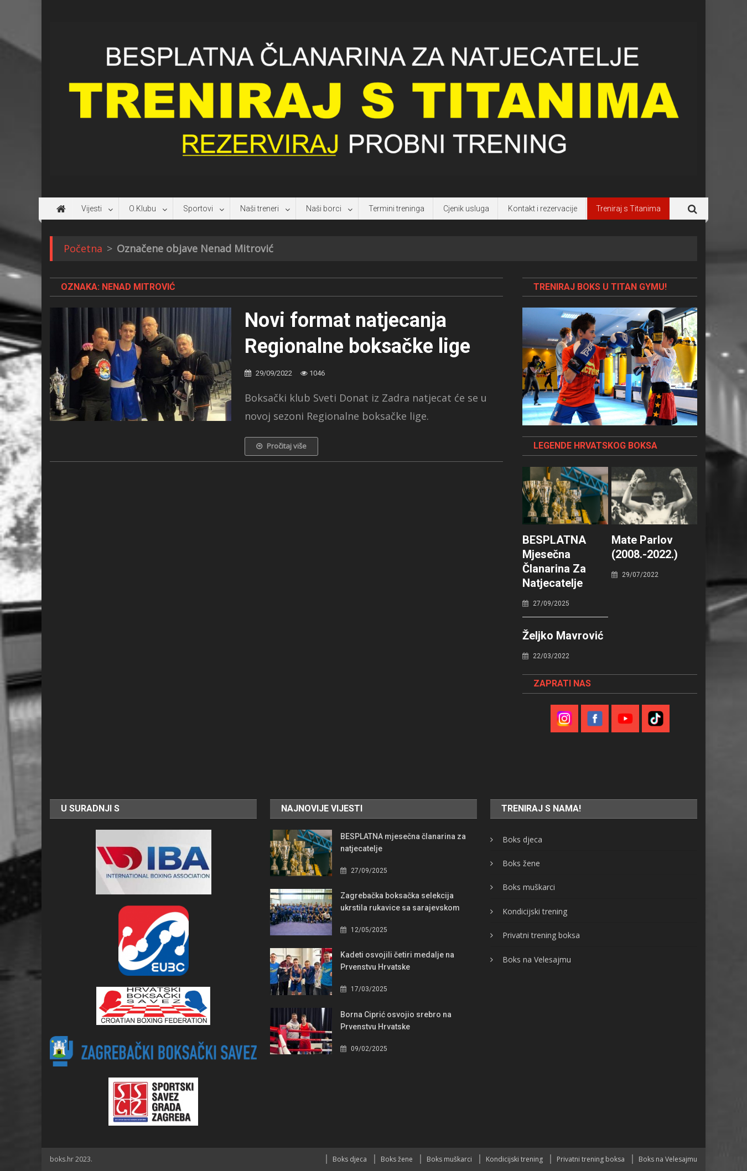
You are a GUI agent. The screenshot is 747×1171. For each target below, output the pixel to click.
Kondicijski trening (534, 911)
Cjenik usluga (466, 208)
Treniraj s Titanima (628, 208)
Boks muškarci (528, 887)
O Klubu (142, 208)
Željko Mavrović (562, 635)
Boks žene (521, 863)
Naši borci (323, 208)
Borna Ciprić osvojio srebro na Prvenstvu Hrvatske (396, 1020)
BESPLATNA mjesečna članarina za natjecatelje (554, 561)
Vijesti (91, 208)
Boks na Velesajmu (536, 959)
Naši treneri (259, 208)
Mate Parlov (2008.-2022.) (644, 547)
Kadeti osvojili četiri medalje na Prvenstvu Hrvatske (397, 960)
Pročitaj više (281, 446)
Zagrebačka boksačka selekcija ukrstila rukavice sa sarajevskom (400, 901)
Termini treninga (396, 208)
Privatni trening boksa (541, 935)
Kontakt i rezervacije (542, 208)
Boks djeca (522, 839)
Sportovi (198, 208)
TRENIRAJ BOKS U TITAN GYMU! (600, 287)
